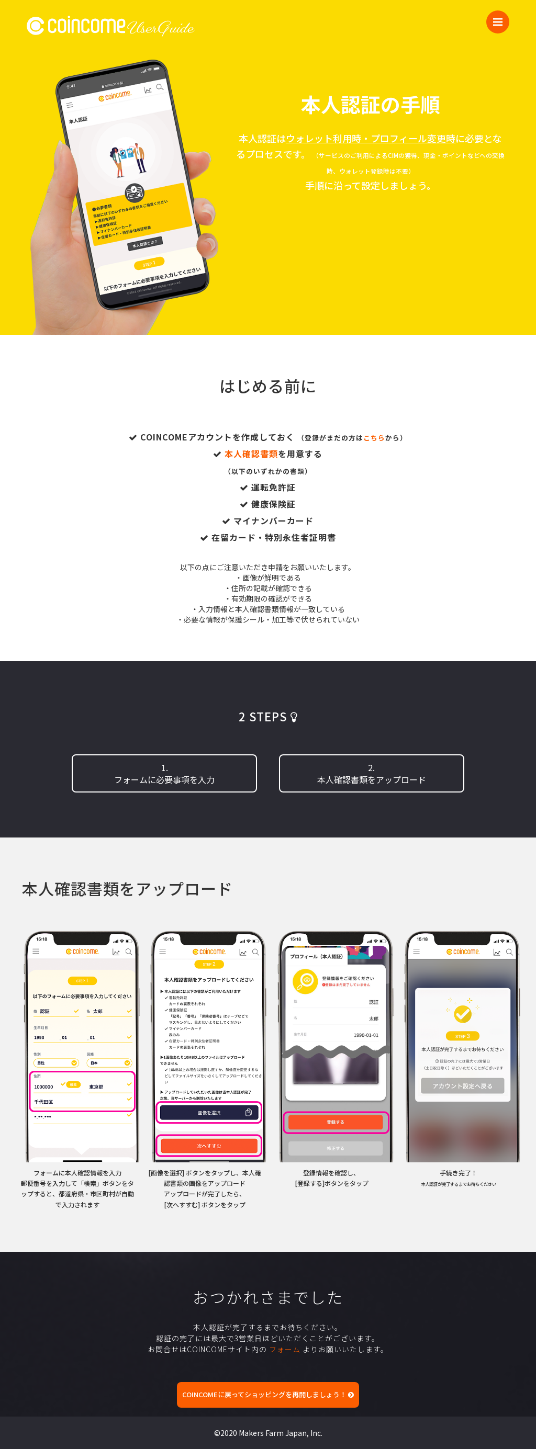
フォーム (284, 1349)
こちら (374, 438)
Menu (501, 16)
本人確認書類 (251, 453)
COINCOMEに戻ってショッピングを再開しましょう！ (268, 1394)
